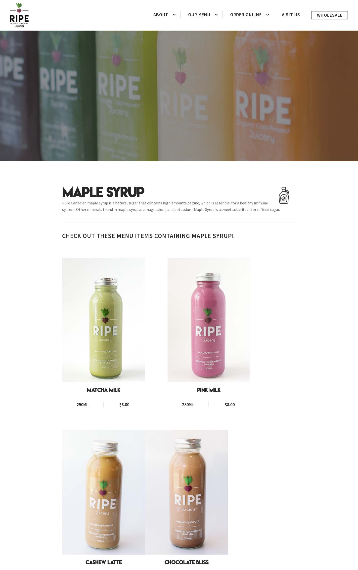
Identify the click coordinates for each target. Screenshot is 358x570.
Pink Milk (179, 360)
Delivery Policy (189, 564)
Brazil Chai (264, 503)
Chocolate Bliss (94, 503)
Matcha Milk (93, 360)
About (160, 14)
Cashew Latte (264, 360)
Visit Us (291, 14)
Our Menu (199, 14)
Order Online (246, 14)
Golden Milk (179, 503)
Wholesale (330, 15)
